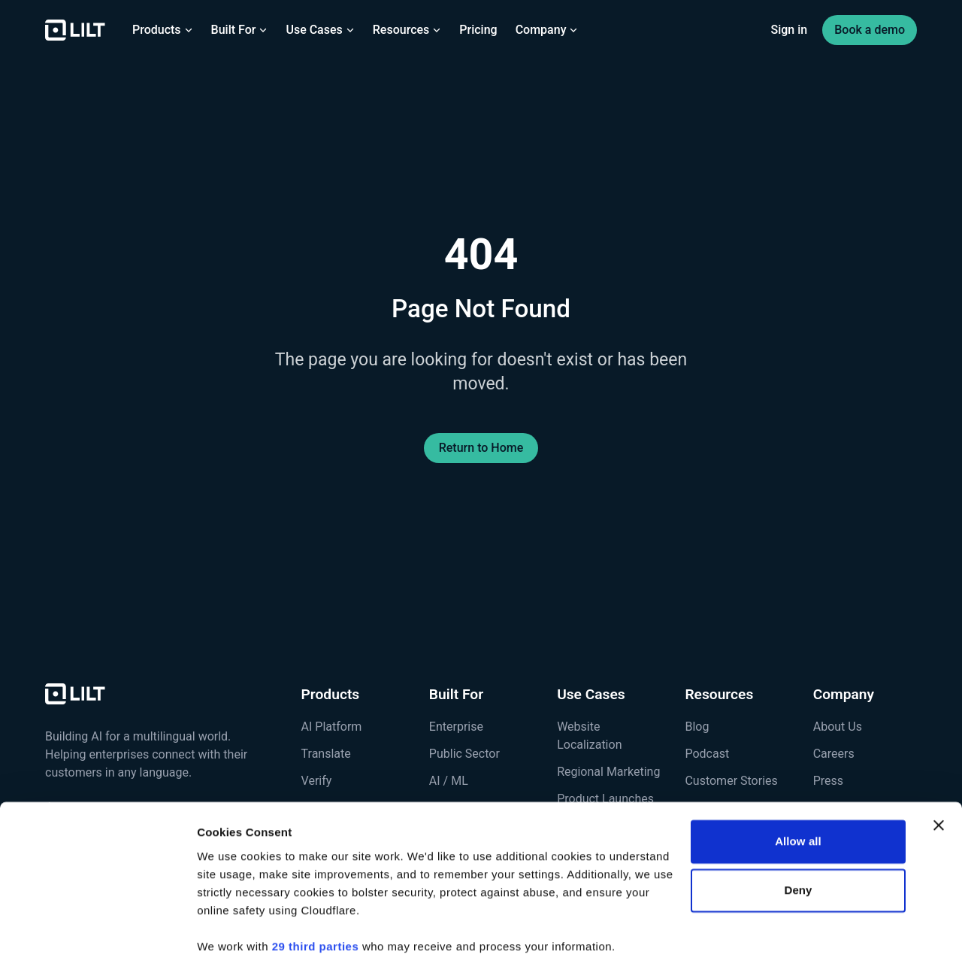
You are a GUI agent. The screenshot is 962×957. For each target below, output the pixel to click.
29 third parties (315, 886)
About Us (837, 726)
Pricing (478, 30)
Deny (798, 829)
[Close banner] (938, 764)
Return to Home (481, 448)
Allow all (798, 780)
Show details (232, 927)
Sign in (789, 30)
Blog (697, 726)
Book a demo (869, 30)
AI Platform (331, 726)
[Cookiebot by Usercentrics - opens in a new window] (97, 927)
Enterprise (456, 726)
